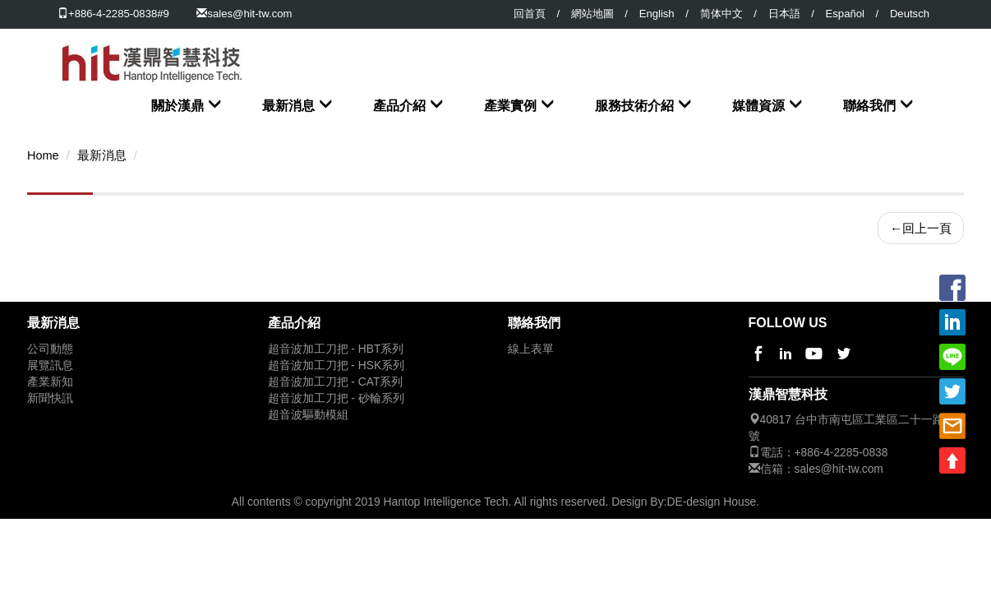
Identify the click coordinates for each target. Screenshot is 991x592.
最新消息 (288, 106)
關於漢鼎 (177, 106)
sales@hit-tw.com (249, 13)
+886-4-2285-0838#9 (113, 13)
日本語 (784, 13)
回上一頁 (921, 227)
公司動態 (50, 347)
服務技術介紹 (634, 106)
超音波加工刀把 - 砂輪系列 (336, 397)
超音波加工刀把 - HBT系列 (336, 347)
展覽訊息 (50, 364)
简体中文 (721, 13)
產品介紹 (399, 106)
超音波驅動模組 (308, 413)
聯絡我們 (869, 106)
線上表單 (531, 347)
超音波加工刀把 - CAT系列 (335, 380)
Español (845, 13)
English (657, 13)
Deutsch (909, 13)
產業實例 (510, 106)
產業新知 (50, 380)
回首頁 (530, 13)
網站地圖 (592, 13)
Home (43, 153)
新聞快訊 (50, 397)
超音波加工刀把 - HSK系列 (336, 364)
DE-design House (711, 499)
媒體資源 (758, 106)
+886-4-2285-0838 (841, 451)
